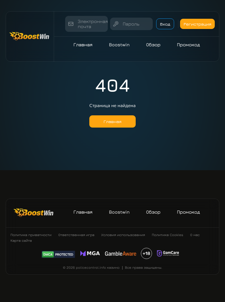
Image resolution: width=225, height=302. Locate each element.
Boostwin (120, 44)
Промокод (189, 44)
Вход (159, 23)
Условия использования (123, 239)
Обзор (155, 44)
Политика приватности (31, 239)
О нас (195, 239)
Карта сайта (21, 245)
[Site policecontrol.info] (30, 36)
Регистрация (198, 23)
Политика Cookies (167, 239)
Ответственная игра (76, 239)
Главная (84, 44)
